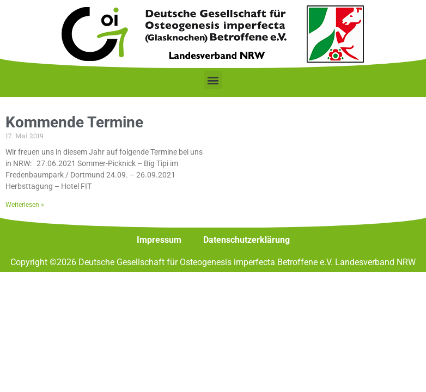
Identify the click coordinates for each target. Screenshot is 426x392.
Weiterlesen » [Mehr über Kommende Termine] (24, 205)
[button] (213, 80)
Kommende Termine (74, 122)
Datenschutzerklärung (246, 240)
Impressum (159, 240)
